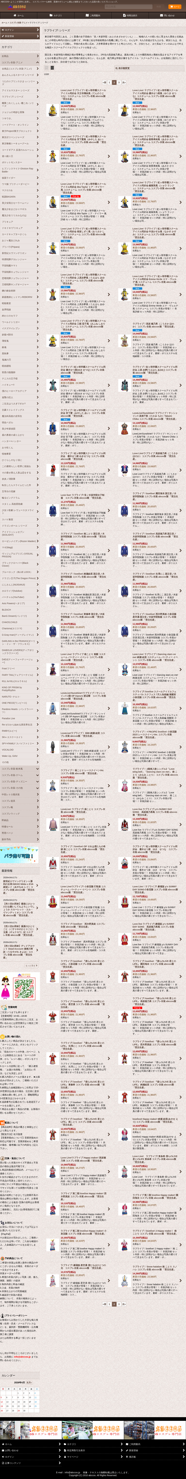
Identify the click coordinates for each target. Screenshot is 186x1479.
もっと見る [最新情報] (31, 965)
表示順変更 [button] (123, 68)
